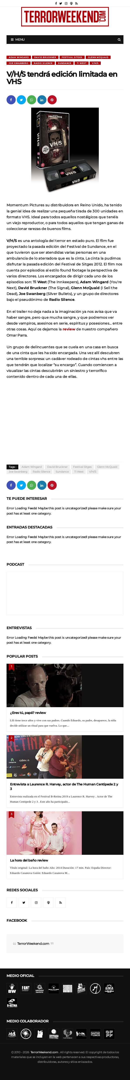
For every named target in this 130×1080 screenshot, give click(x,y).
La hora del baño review (29, 860)
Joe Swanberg (18, 63)
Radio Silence (43, 63)
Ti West (81, 63)
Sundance (64, 63)
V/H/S (95, 63)
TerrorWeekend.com (33, 943)
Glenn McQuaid (98, 57)
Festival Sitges (72, 57)
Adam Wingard (19, 57)
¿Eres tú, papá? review (28, 712)
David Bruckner (45, 57)
